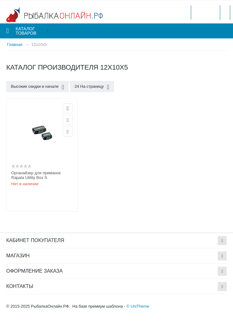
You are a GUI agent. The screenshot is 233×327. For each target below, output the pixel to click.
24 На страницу (92, 87)
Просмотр (68, 108)
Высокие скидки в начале (37, 87)
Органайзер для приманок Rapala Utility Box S (36, 175)
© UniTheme (137, 306)
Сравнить (68, 131)
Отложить (68, 120)
